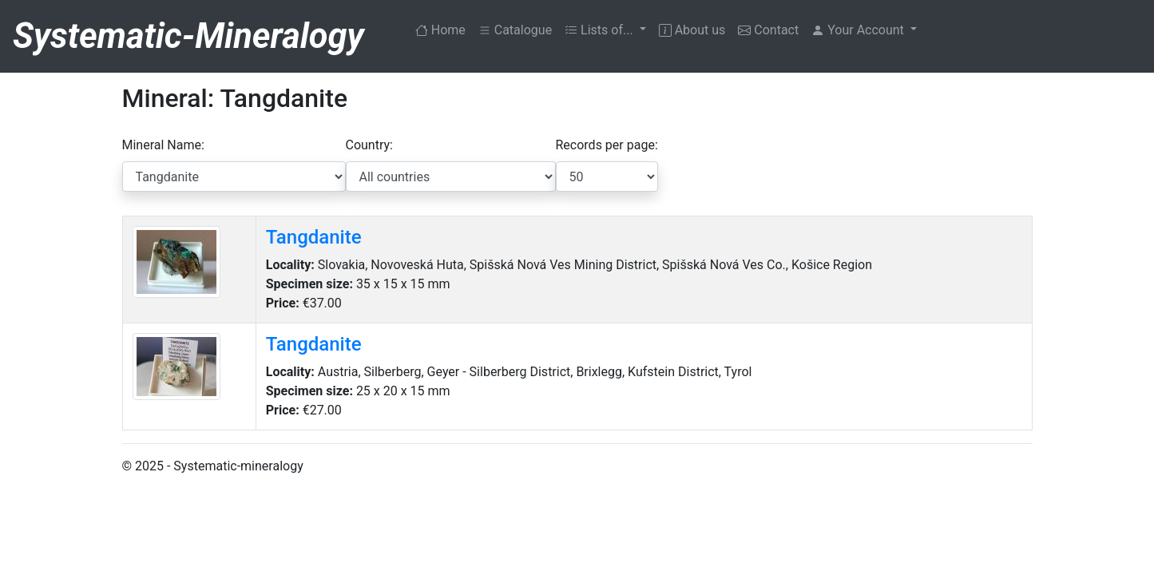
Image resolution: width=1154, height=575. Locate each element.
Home (443, 29)
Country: (369, 145)
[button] (864, 30)
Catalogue (515, 30)
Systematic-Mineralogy (188, 36)
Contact (768, 30)
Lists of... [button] (600, 30)
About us (692, 30)
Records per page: (607, 145)
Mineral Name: (163, 145)
